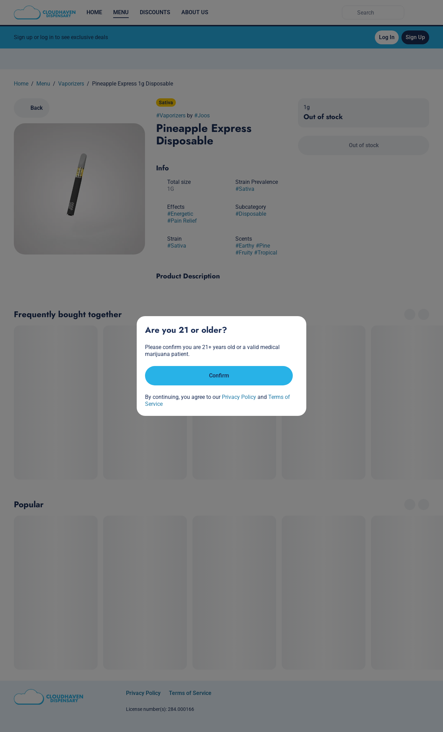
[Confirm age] (219, 375)
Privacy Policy (239, 397)
